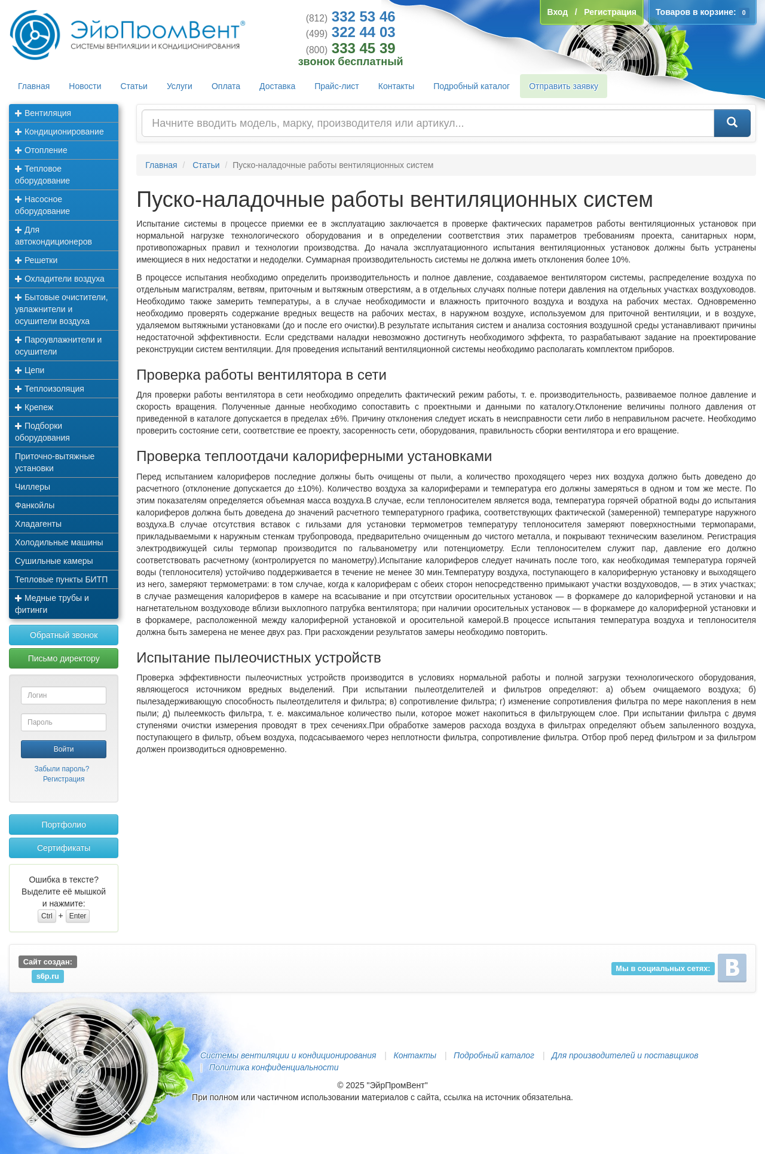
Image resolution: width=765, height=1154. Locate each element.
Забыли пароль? (61, 769)
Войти (64, 749)
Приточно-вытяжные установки (54, 462)
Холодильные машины (59, 542)
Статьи (134, 86)
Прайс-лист (336, 86)
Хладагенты (38, 524)
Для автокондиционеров (53, 235)
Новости (85, 86)
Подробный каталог (471, 86)
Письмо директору (64, 658)
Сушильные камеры (54, 561)
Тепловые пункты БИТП (61, 579)
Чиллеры (32, 486)
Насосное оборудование (42, 205)
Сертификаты (63, 848)
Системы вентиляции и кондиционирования (288, 1055)
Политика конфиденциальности (273, 1067)
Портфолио (63, 824)
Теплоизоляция (49, 388)
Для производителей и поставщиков (625, 1055)
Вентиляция (43, 113)
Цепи (29, 370)
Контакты (396, 86)
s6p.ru (47, 976)
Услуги (179, 86)
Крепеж (34, 407)
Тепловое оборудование (42, 174)
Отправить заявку (563, 86)
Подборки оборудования (42, 431)
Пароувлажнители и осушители (58, 345)
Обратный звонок (63, 635)
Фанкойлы (34, 505)
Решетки (36, 260)
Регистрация (64, 779)
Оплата (226, 86)
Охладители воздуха (60, 278)
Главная (34, 86)
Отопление (41, 150)
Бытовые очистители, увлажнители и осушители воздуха (61, 309)
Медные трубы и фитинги (52, 604)
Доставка (277, 86)
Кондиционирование (59, 131)
